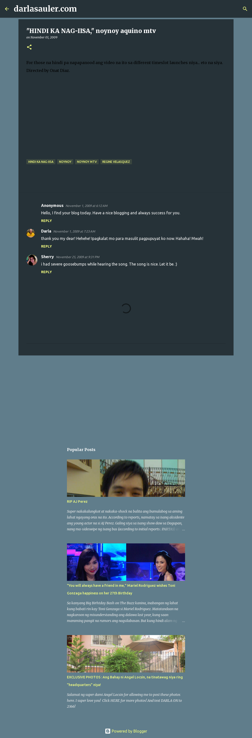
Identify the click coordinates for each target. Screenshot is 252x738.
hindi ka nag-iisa (40, 161)
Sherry (47, 256)
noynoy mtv (87, 161)
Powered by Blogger (126, 731)
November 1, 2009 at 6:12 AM (86, 205)
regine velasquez (116, 161)
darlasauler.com (45, 9)
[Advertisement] (126, 397)
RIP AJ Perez (77, 501)
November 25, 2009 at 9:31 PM (77, 257)
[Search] (84, 9)
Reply (46, 221)
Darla (46, 231)
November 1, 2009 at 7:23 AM (74, 231)
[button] (29, 47)
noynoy (65, 161)
